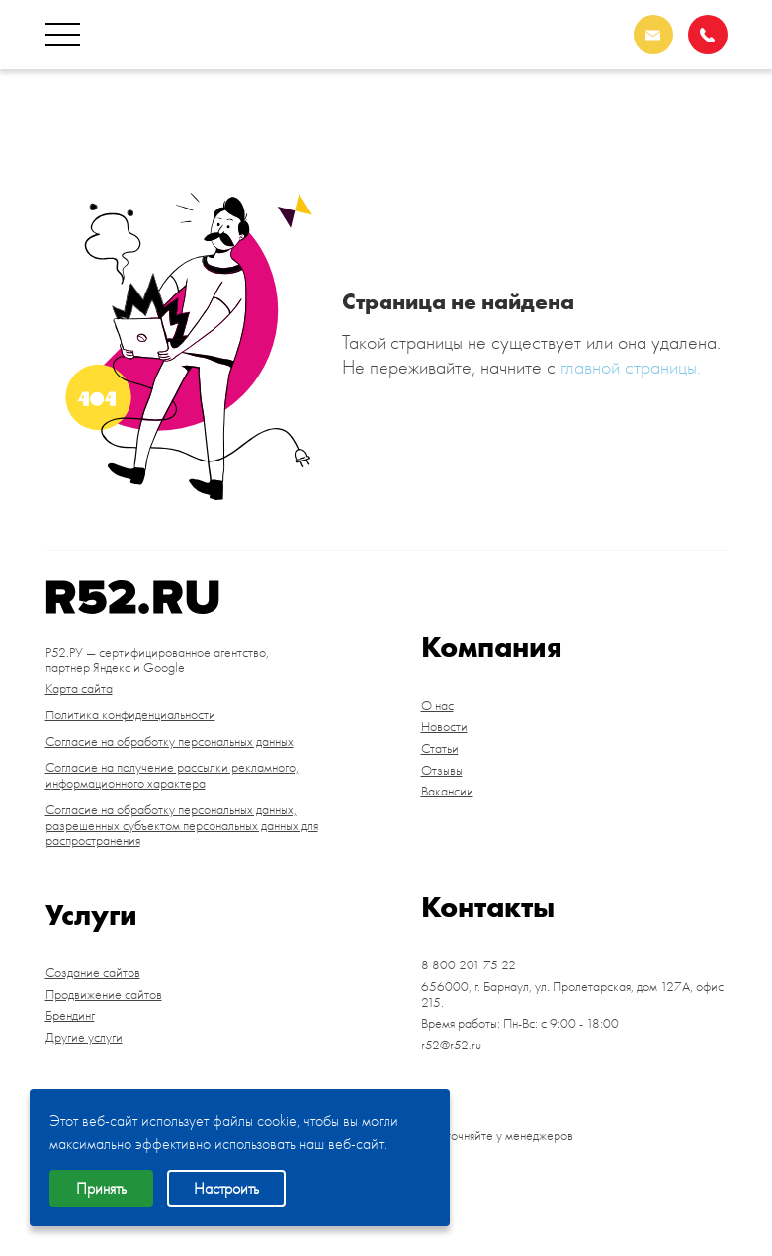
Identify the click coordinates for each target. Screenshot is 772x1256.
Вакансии (447, 791)
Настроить (226, 1188)
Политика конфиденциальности (130, 715)
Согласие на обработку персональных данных (169, 742)
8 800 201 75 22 (641, 111)
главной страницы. (630, 366)
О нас (437, 705)
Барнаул (671, 138)
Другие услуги (84, 1038)
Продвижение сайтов (103, 995)
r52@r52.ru (451, 1045)
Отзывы (442, 771)
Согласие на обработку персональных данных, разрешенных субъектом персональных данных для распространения (181, 825)
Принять (101, 1188)
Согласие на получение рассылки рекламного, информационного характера (172, 776)
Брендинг (70, 1016)
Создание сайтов (92, 973)
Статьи (440, 749)
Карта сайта (79, 689)
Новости (444, 727)
